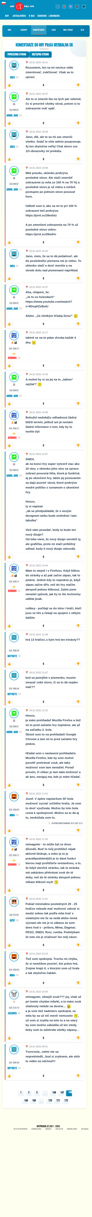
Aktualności (19, 16)
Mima (12, 840)
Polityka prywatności (20, 1158)
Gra (9, 28)
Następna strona (41, 52)
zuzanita (12, 1042)
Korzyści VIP (59, 1158)
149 (26, 1130)
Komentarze (38, 28)
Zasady (24, 28)
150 (34, 1130)
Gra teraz (68, 28)
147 (62, 1122)
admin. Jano (14, 115)
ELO (82, 28)
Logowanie (54, 16)
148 (70, 1122)
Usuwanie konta (36, 1158)
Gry (7, 16)
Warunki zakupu (72, 1158)
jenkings (12, 366)
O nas (32, 16)
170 (50, 1130)
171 (58, 1130)
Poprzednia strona (17, 52)
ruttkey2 (12, 673)
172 (66, 1130)
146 (54, 1122)
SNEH (12, 76)
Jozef (13, 947)
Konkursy (48, 1158)
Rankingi (42, 16)
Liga (53, 28)
